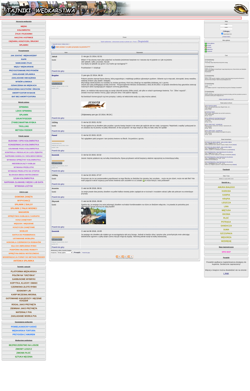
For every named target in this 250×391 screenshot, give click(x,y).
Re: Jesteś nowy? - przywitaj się (214, 124)
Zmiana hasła (226, 36)
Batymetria (210, 49)
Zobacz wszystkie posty (225, 99)
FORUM (209, 47)
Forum (135, 41)
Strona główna (210, 43)
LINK (226, 273)
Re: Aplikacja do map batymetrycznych (216, 118)
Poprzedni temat (57, 44)
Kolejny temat (65, 44)
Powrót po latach (210, 112)
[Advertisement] (125, 27)
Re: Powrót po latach (211, 105)
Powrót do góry (58, 71)
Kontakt (209, 45)
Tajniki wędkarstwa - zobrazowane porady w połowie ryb (116, 41)
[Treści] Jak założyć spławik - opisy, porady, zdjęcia (219, 142)
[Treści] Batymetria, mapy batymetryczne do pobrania (219, 152)
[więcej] (234, 144)
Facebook (209, 51)
